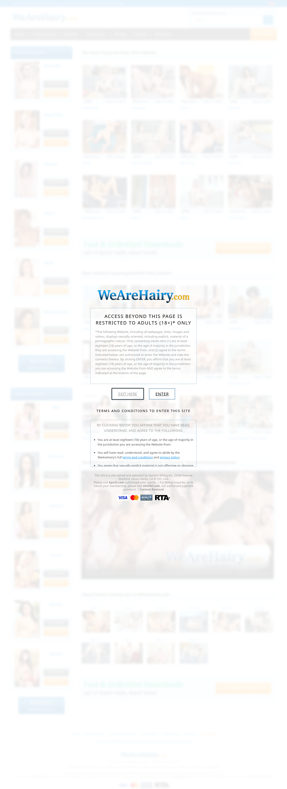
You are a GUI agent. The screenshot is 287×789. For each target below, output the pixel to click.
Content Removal (152, 489)
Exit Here (127, 394)
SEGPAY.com (151, 486)
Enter (162, 394)
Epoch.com (116, 482)
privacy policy (169, 457)
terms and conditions (138, 457)
